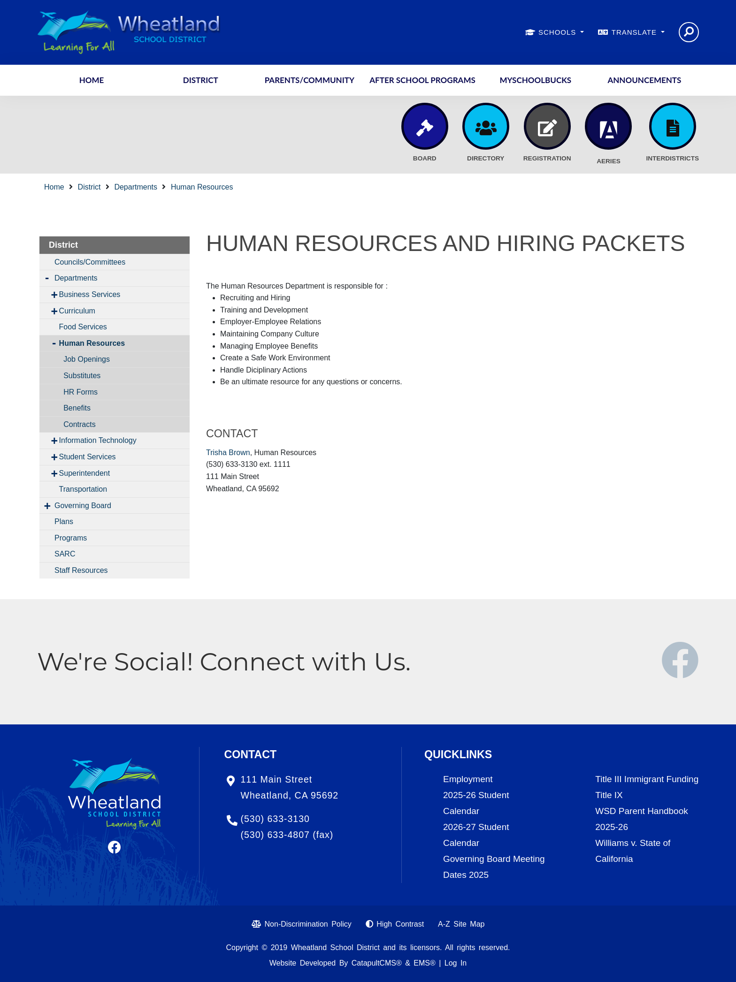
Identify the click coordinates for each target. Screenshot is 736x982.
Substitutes (81, 376)
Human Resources (202, 187)
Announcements (644, 80)
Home (91, 80)
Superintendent (84, 473)
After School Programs (422, 80)
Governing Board (82, 506)
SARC (64, 554)
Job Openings (86, 359)
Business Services (90, 294)
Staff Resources (81, 570)
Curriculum (77, 311)
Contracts (79, 424)
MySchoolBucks (535, 80)
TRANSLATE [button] (635, 32)
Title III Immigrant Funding (646, 779)
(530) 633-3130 (275, 819)
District (200, 80)
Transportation (83, 489)
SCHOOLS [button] (558, 32)
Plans (63, 521)
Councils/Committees (89, 262)
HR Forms (80, 392)
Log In (456, 963)
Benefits (77, 408)
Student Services (87, 457)
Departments (135, 187)
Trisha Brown (228, 453)
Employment (468, 779)
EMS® (424, 963)
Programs (70, 538)
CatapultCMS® (377, 963)
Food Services (83, 327)
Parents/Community (309, 80)
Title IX (608, 795)
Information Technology (98, 440)
